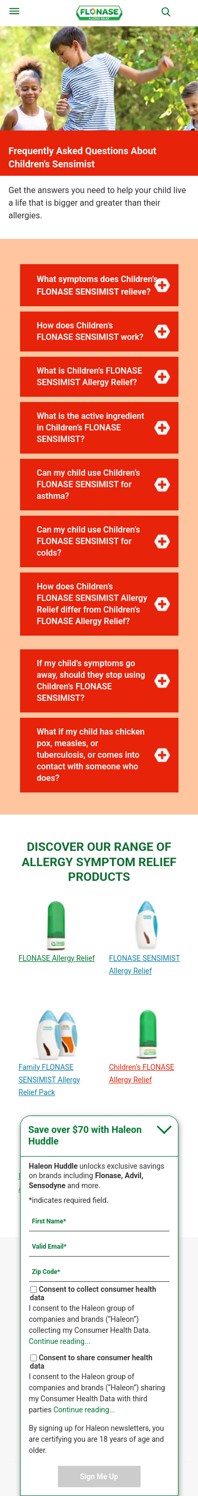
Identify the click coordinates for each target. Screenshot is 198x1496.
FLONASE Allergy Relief (56, 958)
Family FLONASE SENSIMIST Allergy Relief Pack (49, 1080)
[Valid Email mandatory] (99, 1246)
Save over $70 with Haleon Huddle (85, 1135)
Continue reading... (60, 1341)
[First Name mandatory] (99, 1220)
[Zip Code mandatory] (99, 1271)
